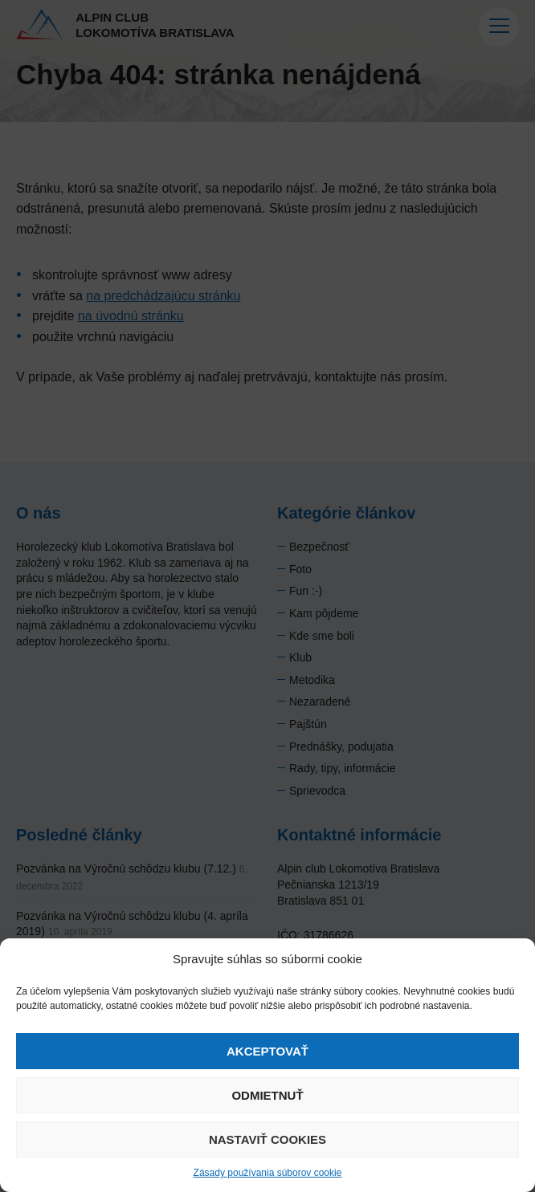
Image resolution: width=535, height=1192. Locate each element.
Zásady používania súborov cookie (268, 1172)
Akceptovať (267, 1051)
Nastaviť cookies (267, 1139)
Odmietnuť (267, 1095)
